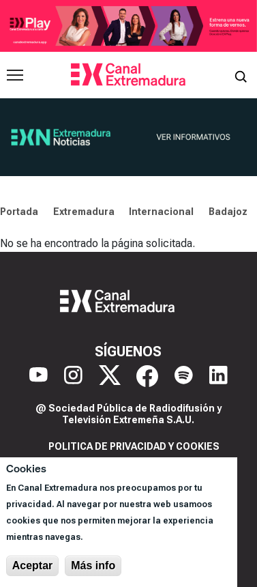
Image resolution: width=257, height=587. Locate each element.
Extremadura (84, 211)
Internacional (161, 211)
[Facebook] (147, 376)
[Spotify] (184, 376)
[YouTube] (38, 376)
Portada (19, 211)
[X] (110, 376)
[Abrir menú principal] (15, 75)
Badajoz (228, 211)
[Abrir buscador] (240, 75)
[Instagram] (73, 376)
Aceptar (32, 565)
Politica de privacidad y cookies (134, 446)
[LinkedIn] (218, 376)
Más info (93, 565)
